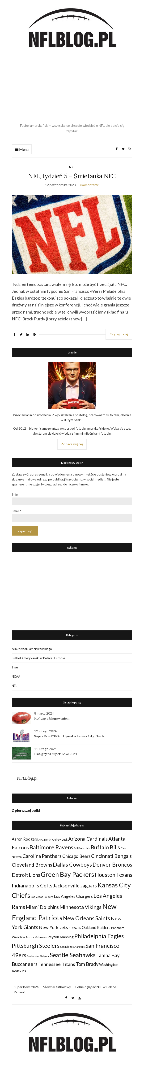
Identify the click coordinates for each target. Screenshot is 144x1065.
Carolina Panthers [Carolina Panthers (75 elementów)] (42, 856)
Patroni (19, 992)
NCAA (16, 676)
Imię (15, 494)
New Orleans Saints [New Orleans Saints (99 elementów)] (86, 918)
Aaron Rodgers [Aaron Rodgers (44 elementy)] (25, 839)
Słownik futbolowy (57, 987)
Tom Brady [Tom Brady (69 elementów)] (87, 964)
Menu (22, 149)
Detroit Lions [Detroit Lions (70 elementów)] (26, 875)
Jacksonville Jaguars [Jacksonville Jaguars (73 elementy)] (75, 885)
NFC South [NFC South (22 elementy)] (75, 928)
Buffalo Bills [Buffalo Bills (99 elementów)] (105, 847)
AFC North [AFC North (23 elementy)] (44, 839)
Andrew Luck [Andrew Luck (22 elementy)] (60, 839)
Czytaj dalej (119, 334)
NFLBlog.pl (27, 778)
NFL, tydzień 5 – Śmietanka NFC (72, 176)
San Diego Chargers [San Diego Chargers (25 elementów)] (72, 946)
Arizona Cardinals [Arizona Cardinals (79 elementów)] (88, 839)
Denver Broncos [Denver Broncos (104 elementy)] (112, 864)
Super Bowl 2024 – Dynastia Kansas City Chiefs (69, 736)
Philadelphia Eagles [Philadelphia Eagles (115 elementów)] (99, 936)
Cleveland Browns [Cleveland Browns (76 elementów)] (32, 865)
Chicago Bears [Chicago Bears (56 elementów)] (76, 856)
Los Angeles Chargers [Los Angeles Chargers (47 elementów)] (73, 896)
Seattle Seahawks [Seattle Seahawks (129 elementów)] (73, 954)
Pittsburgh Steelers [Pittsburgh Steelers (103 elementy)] (35, 945)
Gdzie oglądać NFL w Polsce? (96, 987)
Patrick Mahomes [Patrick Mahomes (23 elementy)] (36, 937)
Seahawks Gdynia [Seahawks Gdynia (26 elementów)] (38, 956)
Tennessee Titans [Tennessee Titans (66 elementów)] (56, 964)
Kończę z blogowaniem (51, 718)
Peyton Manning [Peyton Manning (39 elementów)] (60, 937)
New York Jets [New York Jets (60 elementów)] (53, 927)
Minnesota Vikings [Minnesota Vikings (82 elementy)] (80, 907)
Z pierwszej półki (26, 810)
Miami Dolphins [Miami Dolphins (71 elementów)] (42, 907)
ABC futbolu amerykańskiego (32, 649)
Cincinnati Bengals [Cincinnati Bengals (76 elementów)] (111, 856)
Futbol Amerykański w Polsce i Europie (38, 658)
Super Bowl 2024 (26, 987)
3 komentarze (89, 185)
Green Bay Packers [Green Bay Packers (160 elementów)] (67, 874)
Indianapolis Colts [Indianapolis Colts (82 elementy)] (32, 885)
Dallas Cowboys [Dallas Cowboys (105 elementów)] (72, 864)
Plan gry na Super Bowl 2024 (55, 754)
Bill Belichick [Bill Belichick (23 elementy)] (82, 848)
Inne (15, 667)
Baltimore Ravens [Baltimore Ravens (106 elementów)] (51, 847)
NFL (72, 167)
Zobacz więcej (72, 444)
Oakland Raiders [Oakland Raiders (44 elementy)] (96, 927)
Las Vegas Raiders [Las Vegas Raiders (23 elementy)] (42, 896)
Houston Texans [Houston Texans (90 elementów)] (113, 875)
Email (16, 511)
